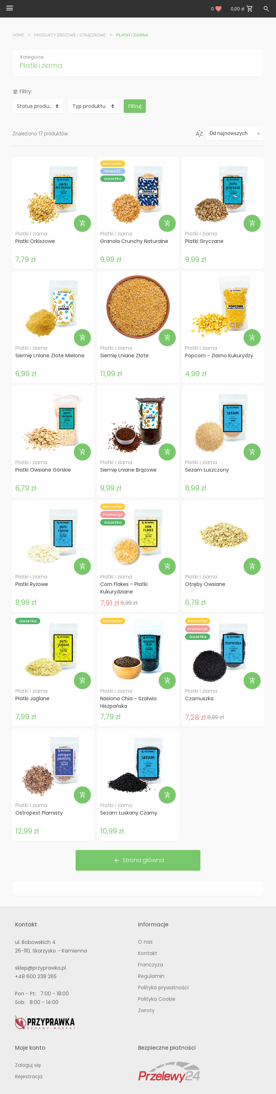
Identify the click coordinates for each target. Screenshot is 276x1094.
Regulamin (151, 976)
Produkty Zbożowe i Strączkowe (70, 35)
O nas (145, 941)
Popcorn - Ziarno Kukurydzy (219, 355)
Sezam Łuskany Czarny (128, 812)
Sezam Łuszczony (207, 469)
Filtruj (134, 106)
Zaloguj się (28, 1065)
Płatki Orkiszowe (35, 241)
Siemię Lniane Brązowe (128, 469)
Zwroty (146, 1010)
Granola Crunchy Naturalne (134, 241)
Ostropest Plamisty (39, 812)
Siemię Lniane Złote (124, 355)
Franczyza (150, 964)
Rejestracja (28, 1076)
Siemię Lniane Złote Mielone (50, 355)
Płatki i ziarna (31, 233)
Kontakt (147, 953)
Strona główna (138, 860)
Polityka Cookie (156, 999)
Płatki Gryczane (204, 241)
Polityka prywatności (163, 987)
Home (18, 35)
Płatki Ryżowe (31, 584)
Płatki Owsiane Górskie (43, 469)
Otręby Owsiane (205, 584)
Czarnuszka (199, 698)
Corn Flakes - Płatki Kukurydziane (124, 588)
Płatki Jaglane (32, 698)
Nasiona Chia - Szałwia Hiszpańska (128, 702)
